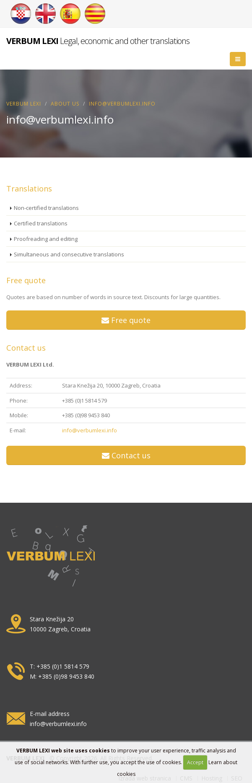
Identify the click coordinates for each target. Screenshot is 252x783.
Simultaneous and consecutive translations (69, 254)
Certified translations (41, 223)
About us (65, 103)
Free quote (26, 280)
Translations (29, 188)
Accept (195, 762)
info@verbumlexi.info (89, 430)
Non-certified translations (46, 208)
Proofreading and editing (46, 239)
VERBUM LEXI (23, 103)
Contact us (26, 348)
